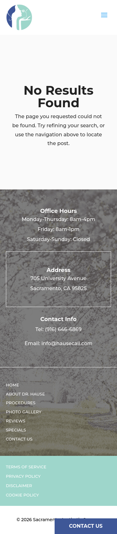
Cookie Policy (22, 495)
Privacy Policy (23, 476)
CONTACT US (86, 526)
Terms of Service (26, 467)
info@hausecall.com (67, 343)
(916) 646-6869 (63, 329)
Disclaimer (19, 485)
